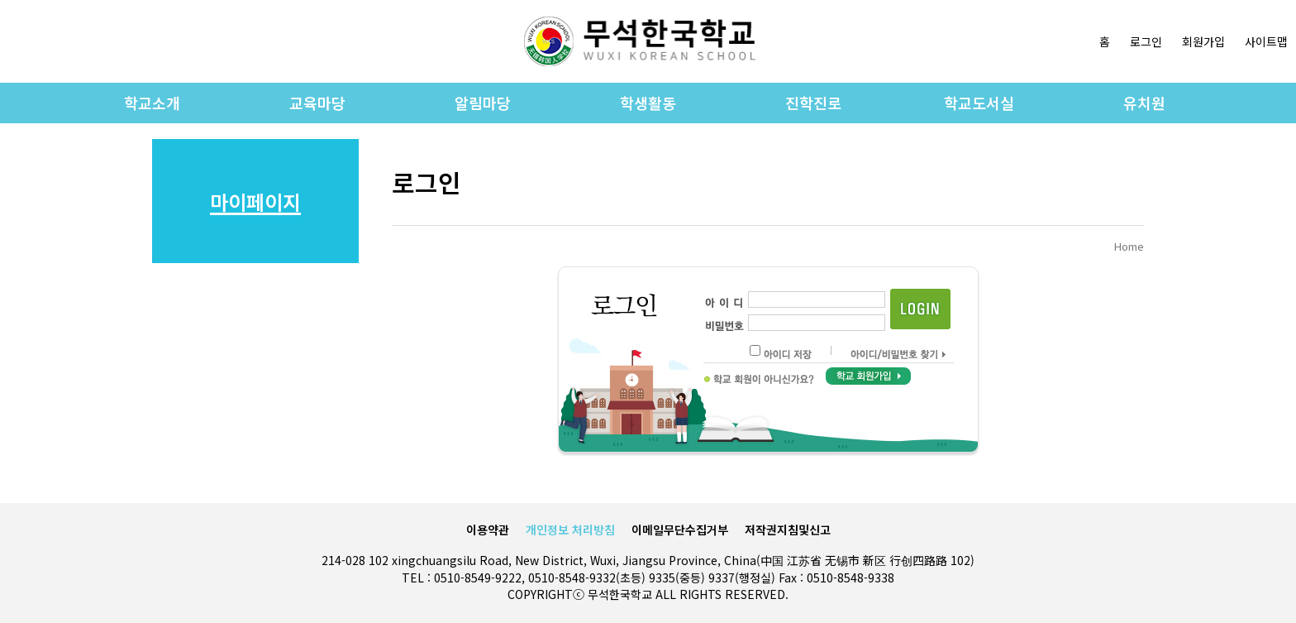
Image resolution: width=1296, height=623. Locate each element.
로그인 (1146, 41)
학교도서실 (979, 102)
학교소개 (152, 102)
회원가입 (1203, 41)
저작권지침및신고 (788, 529)
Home (1129, 246)
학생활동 (648, 102)
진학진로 (813, 102)
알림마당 (483, 102)
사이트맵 (1266, 41)
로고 (639, 41)
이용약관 (487, 529)
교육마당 (317, 102)
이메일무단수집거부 (679, 529)
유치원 (1144, 102)
